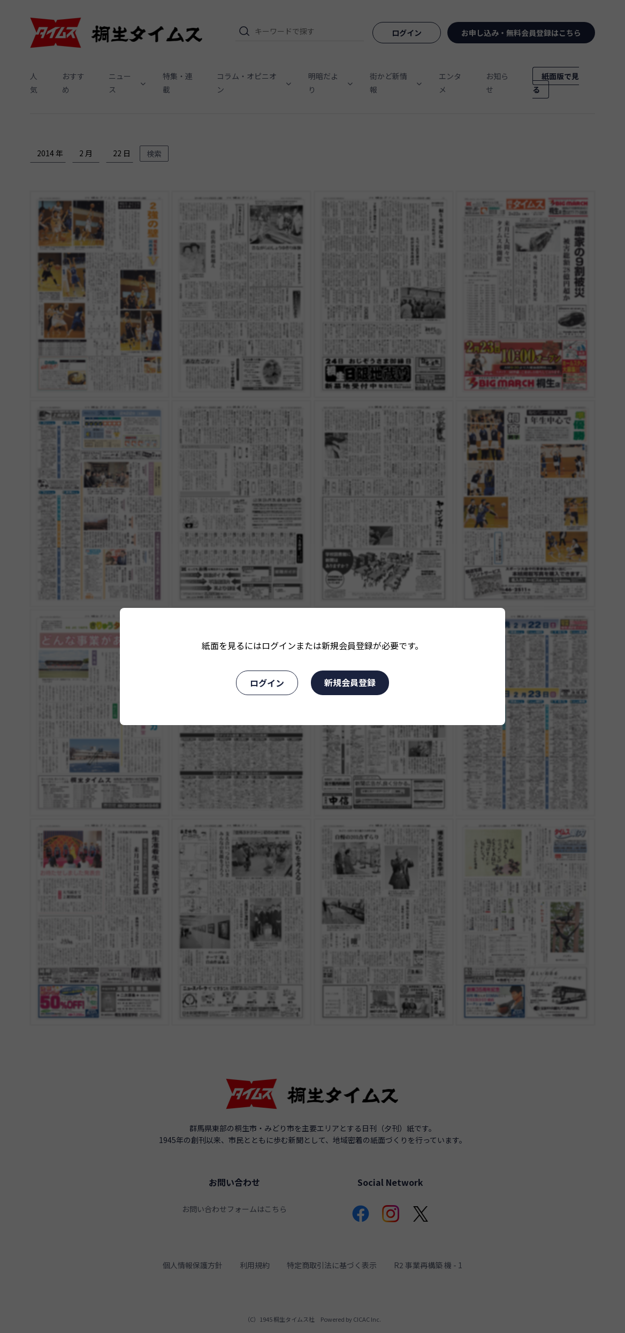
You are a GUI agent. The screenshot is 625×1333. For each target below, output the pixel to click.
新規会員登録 (350, 682)
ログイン (267, 682)
